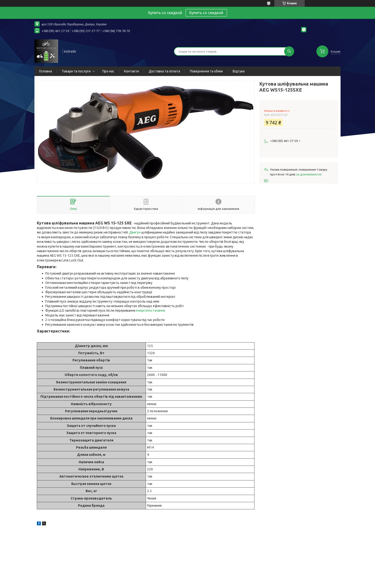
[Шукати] (289, 51)
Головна (45, 71)
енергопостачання (150, 310)
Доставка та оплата (164, 71)
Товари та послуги (76, 71)
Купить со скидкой (206, 13)
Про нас (108, 71)
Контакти (131, 71)
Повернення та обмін (206, 71)
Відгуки (239, 71)
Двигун (135, 232)
